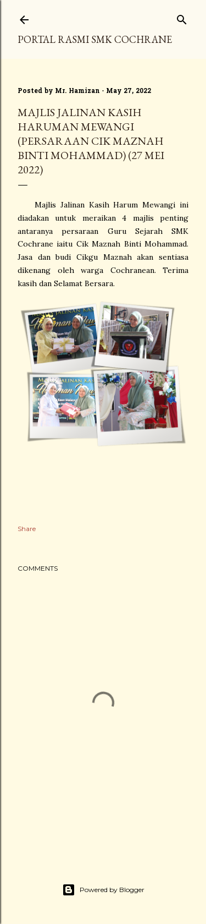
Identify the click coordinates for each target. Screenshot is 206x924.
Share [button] (27, 528)
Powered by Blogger (103, 889)
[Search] (181, 17)
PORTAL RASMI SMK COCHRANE (95, 39)
